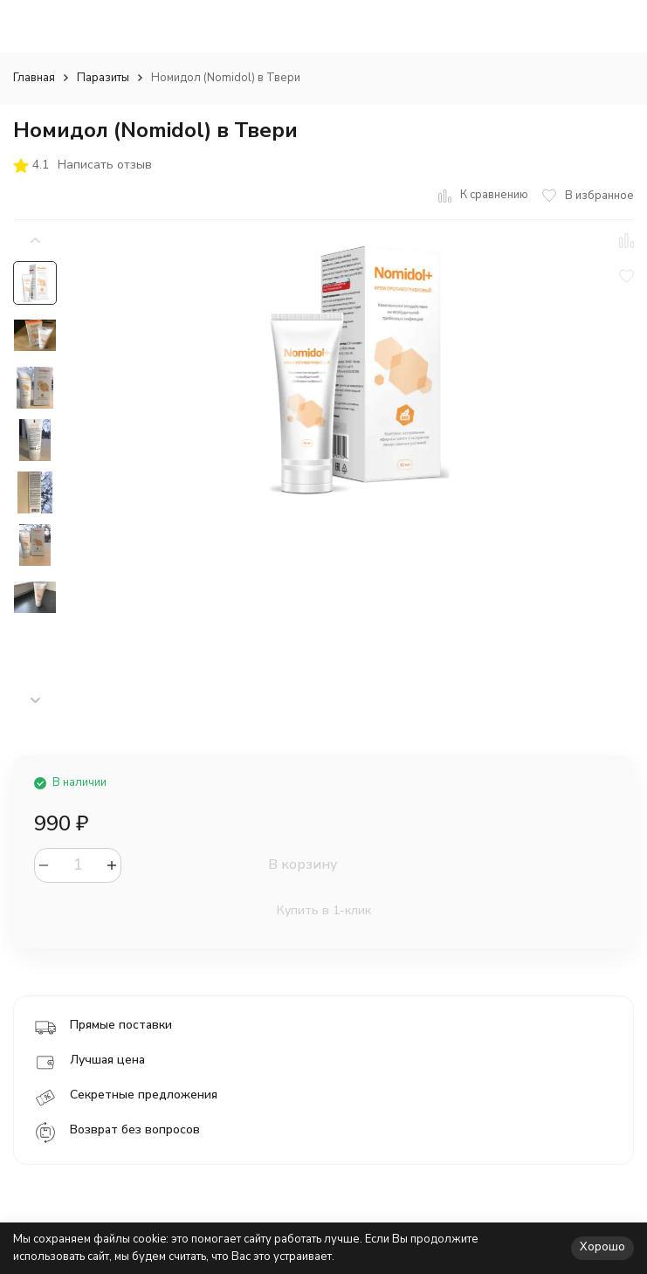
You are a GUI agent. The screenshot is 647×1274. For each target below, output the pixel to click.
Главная (34, 78)
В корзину (302, 864)
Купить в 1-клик (324, 910)
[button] (35, 700)
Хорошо (602, 1247)
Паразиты (103, 78)
